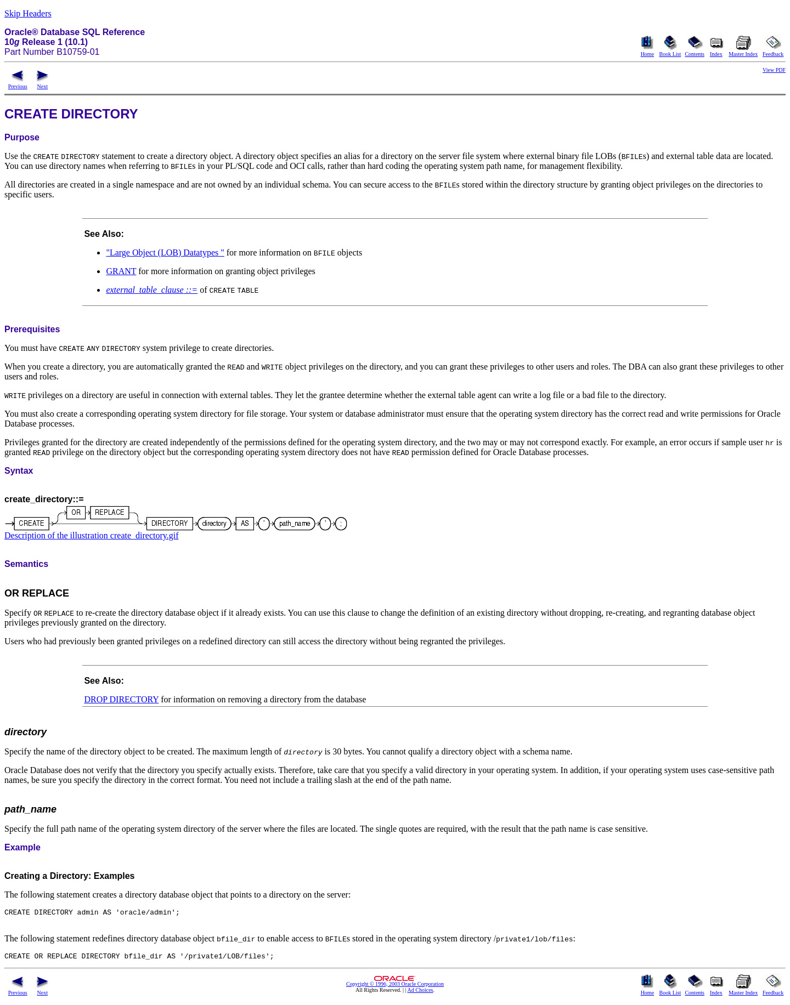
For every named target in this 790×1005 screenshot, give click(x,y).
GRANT (121, 271)
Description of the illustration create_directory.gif (91, 535)
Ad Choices (420, 995)
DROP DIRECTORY (121, 699)
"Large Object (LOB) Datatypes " (165, 252)
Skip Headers (28, 13)
